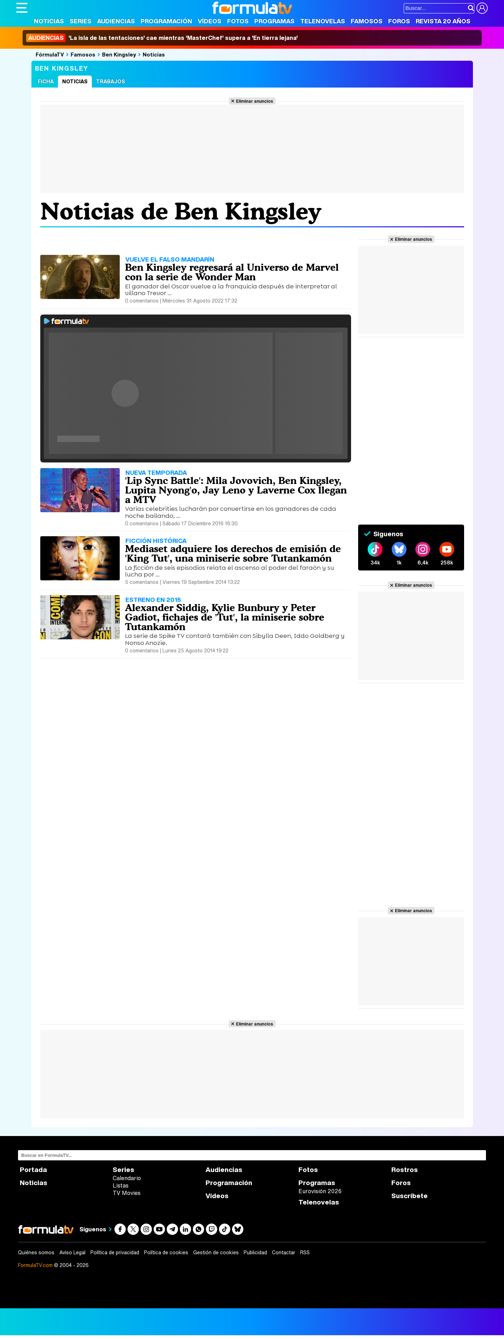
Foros (399, 21)
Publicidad (255, 1252)
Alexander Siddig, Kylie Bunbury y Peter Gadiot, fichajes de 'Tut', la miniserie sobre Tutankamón (224, 617)
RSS (305, 1252)
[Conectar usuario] (482, 8)
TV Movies (127, 1193)
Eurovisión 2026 (320, 1191)
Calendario (127, 1178)
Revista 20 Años (443, 21)
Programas (274, 21)
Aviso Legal (72, 1252)
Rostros (404, 1170)
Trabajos (110, 81)
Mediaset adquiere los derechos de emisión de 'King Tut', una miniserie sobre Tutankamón (233, 553)
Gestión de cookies (216, 1252)
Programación (166, 21)
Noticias (49, 21)
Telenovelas (322, 21)
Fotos (238, 21)
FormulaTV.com (35, 1265)
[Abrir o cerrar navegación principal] (22, 8)
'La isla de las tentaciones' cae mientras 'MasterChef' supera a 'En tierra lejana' (162, 38)
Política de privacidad (114, 1252)
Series (80, 21)
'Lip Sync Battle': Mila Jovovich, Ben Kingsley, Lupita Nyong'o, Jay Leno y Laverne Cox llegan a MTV (236, 490)
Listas (121, 1185)
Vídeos (209, 21)
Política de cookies (166, 1252)
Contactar (283, 1252)
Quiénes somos (36, 1252)
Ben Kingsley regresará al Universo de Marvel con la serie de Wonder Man (232, 272)
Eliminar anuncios (254, 101)
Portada (33, 1170)
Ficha (46, 81)
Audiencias (116, 21)
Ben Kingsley (119, 54)
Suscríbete (409, 1196)
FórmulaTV (50, 54)
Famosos (367, 21)
